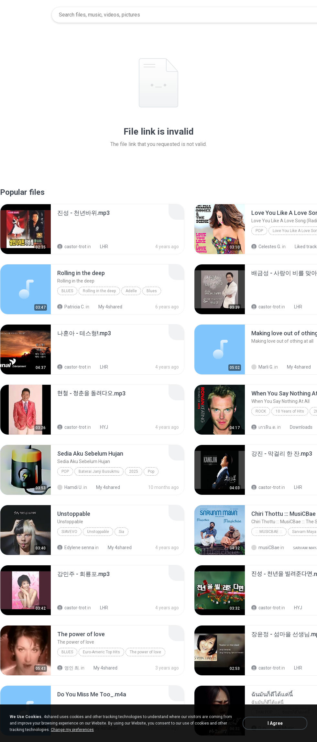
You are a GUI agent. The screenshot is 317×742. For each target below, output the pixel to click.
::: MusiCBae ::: (269, 531)
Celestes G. (266, 246)
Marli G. (262, 367)
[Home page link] (26, 14)
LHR (100, 246)
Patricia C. (71, 306)
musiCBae (265, 547)
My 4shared (106, 306)
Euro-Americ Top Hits (101, 652)
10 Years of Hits (290, 411)
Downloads (297, 427)
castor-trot (71, 246)
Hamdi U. (69, 487)
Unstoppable (98, 531)
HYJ (100, 427)
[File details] (25, 229)
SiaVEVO (69, 531)
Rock (261, 411)
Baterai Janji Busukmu (99, 471)
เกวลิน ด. (263, 427)
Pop (259, 230)
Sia (121, 531)
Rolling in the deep (99, 291)
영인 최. (68, 667)
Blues (67, 291)
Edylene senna (75, 547)
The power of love (145, 652)
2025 (133, 471)
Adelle (131, 291)
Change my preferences (72, 729)
